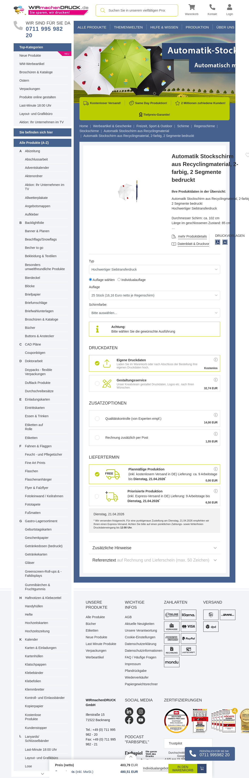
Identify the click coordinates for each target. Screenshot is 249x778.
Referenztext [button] (154, 560)
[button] (191, 10)
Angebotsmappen (37, 206)
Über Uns (225, 27)
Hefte (29, 614)
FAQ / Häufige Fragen (140, 657)
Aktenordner (34, 176)
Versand (212, 602)
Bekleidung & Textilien (41, 256)
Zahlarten (175, 602)
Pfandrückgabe (136, 671)
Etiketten (31, 437)
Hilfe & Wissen (164, 27)
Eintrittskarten (35, 407)
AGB (128, 617)
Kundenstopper (36, 727)
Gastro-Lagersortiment (41, 521)
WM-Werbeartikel (31, 63)
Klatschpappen (35, 664)
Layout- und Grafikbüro (35, 113)
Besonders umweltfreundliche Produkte (45, 267)
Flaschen (31, 471)
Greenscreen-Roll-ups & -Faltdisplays (43, 573)
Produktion (197, 27)
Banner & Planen (37, 231)
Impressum (133, 664)
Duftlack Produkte (38, 382)
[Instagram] (141, 711)
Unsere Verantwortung (141, 630)
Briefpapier (33, 294)
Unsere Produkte (96, 605)
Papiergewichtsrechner (141, 684)
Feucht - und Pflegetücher (43, 454)
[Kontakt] (212, 10)
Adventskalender (37, 167)
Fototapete (32, 504)
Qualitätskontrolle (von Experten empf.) (128, 418)
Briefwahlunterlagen (39, 311)
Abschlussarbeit (36, 159)
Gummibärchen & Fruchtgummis (37, 587)
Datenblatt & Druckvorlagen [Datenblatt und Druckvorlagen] (197, 244)
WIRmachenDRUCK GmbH (101, 702)
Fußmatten (33, 512)
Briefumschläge (36, 302)
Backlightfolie (34, 222)
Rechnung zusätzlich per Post (121, 437)
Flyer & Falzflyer (36, 487)
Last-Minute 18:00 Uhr (35, 105)
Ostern (24, 80)
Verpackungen (29, 88)
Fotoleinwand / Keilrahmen (44, 496)
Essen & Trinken (37, 416)
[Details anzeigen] (131, 756)
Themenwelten (128, 27)
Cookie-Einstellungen (140, 637)
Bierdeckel (32, 277)
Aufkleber (32, 214)
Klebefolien (33, 681)
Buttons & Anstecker (39, 336)
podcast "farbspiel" (137, 739)
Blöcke (30, 286)
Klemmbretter (34, 689)
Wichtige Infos (135, 605)
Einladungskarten (37, 399)
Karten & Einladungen (40, 647)
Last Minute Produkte (101, 644)
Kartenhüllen (34, 656)
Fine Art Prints (35, 462)
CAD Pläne (33, 344)
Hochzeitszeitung (37, 631)
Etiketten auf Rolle (34, 427)
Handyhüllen (34, 606)
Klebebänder (34, 672)
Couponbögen (35, 352)
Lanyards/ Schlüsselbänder (37, 739)
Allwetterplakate (36, 197)
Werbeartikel (95, 657)
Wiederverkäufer (137, 677)
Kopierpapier (34, 706)
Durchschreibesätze (39, 391)
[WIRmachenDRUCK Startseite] (51, 10)
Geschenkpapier (37, 537)
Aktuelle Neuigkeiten (140, 624)
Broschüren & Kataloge (36, 72)
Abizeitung (32, 151)
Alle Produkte (92, 27)
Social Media (139, 700)
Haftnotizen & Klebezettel (43, 597)
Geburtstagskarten (38, 529)
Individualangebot (155, 768)
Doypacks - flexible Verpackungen (38, 372)
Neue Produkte (30, 55)
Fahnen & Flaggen (38, 446)
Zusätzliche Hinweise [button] (154, 548)
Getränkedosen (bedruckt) (44, 546)
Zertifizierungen (183, 700)
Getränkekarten (36, 554)
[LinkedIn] (129, 711)
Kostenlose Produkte (33, 717)
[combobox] (137, 10)
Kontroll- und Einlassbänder (45, 697)
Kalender (31, 639)
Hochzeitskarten (36, 622)
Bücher (30, 327)
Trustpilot (175, 743)
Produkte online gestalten (37, 97)
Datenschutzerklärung (140, 644)
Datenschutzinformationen (141, 650)
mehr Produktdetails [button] (192, 236)
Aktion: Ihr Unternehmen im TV (41, 122)
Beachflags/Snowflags (41, 239)
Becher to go (34, 247)
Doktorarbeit (34, 361)
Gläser (29, 562)
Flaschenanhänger (38, 479)
